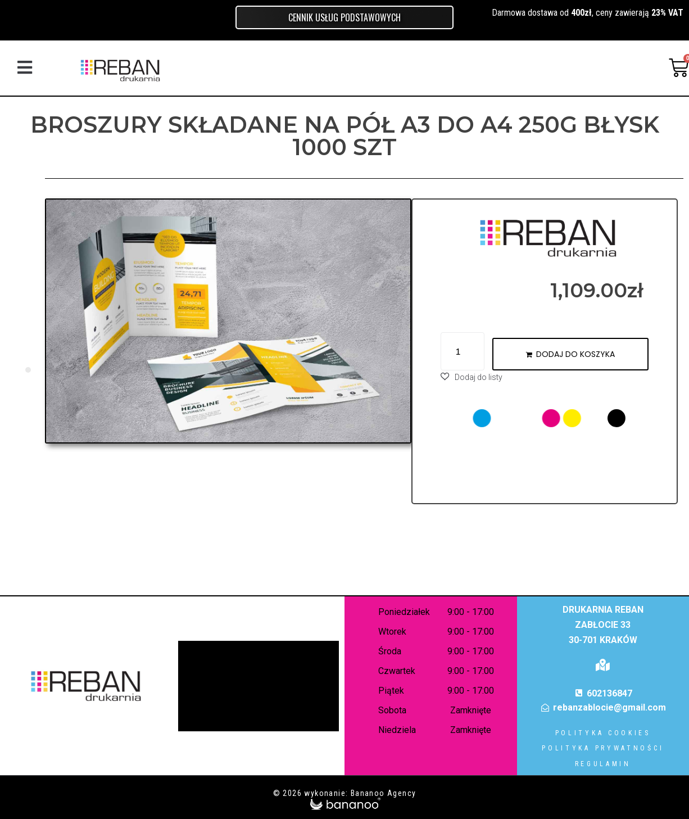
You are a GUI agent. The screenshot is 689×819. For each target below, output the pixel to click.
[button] (24, 68)
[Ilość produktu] (463, 351)
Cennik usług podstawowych (344, 17)
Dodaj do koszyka (575, 354)
